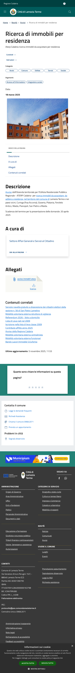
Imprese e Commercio (51, 500)
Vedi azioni (12, 60)
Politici (8, 509)
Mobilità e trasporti (50, 509)
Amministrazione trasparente (18, 623)
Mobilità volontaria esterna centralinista (24, 334)
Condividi (11, 54)
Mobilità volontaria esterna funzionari (23, 338)
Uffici (8, 500)
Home (5, 22)
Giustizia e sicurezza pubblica (18, 535)
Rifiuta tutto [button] (47, 663)
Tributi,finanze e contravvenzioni (19, 540)
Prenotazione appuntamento (54, 568)
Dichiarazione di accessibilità (18, 636)
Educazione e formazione (16, 531)
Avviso (8, 192)
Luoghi (45, 551)
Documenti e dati (13, 518)
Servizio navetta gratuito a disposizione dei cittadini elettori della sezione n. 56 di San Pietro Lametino (35, 308)
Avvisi (22, 22)
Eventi (45, 556)
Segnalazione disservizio (52, 573)
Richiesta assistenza (50, 582)
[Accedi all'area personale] (64, 3)
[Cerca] (69, 11)
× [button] (72, 646)
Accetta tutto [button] (28, 663)
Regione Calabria (11, 3)
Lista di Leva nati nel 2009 (17, 321)
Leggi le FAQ (47, 577)
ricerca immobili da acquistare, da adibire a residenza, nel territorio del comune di (36, 197)
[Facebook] (59, 478)
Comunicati (47, 535)
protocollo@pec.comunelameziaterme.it (18, 608)
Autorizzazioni (12, 549)
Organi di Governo (13, 491)
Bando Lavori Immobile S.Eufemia (21, 341)
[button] (37, 669)
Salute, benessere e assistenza (19, 544)
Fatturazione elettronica (11, 598)
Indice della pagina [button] (16, 148)
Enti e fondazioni (13, 505)
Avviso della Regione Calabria (19, 331)
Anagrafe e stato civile (51, 491)
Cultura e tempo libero (51, 496)
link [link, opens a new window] (61, 658)
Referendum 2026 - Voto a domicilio (22, 317)
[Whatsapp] (65, 478)
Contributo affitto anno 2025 (19, 328)
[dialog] (37, 658)
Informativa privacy (14, 628)
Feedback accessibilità (15, 641)
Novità (14, 22)
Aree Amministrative (14, 496)
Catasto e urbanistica (51, 505)
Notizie (45, 531)
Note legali (10, 632)
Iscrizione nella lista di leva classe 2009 (23, 324)
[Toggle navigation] (4, 11)
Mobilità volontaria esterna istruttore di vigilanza (28, 314)
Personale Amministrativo (17, 514)
